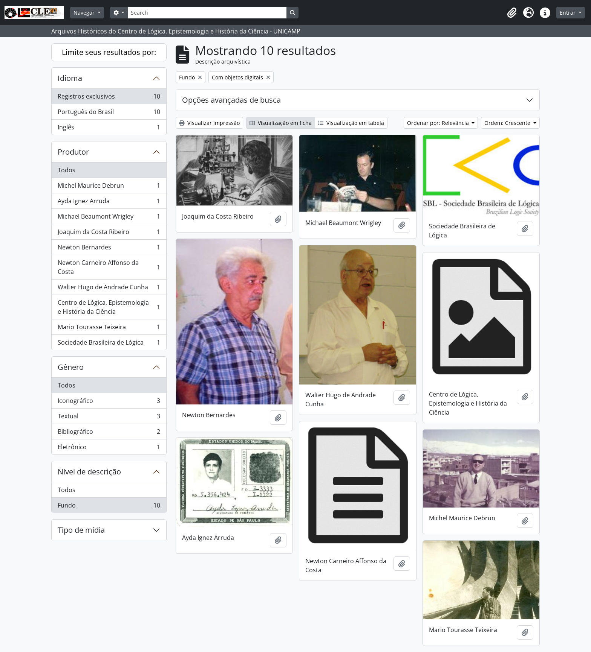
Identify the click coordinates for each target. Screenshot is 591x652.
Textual (108, 418)
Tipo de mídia (81, 530)
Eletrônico (108, 448)
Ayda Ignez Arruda (108, 202)
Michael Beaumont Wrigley (108, 218)
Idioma (70, 78)
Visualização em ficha (281, 122)
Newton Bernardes (108, 249)
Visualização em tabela (351, 122)
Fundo (108, 507)
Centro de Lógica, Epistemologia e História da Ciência (108, 307)
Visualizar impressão (209, 122)
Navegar (84, 12)
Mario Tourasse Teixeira (108, 328)
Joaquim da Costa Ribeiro (108, 233)
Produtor (73, 152)
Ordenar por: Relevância (438, 122)
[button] (512, 13)
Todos (66, 170)
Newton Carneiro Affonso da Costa (108, 267)
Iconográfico (108, 402)
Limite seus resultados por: (109, 52)
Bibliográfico (108, 433)
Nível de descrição (89, 472)
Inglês (108, 129)
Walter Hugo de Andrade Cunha (108, 289)
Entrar (568, 12)
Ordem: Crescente (508, 122)
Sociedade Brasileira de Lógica (108, 344)
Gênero (71, 367)
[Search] (206, 12)
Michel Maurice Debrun (108, 187)
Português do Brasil (108, 113)
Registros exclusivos (108, 98)
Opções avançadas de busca (231, 100)
